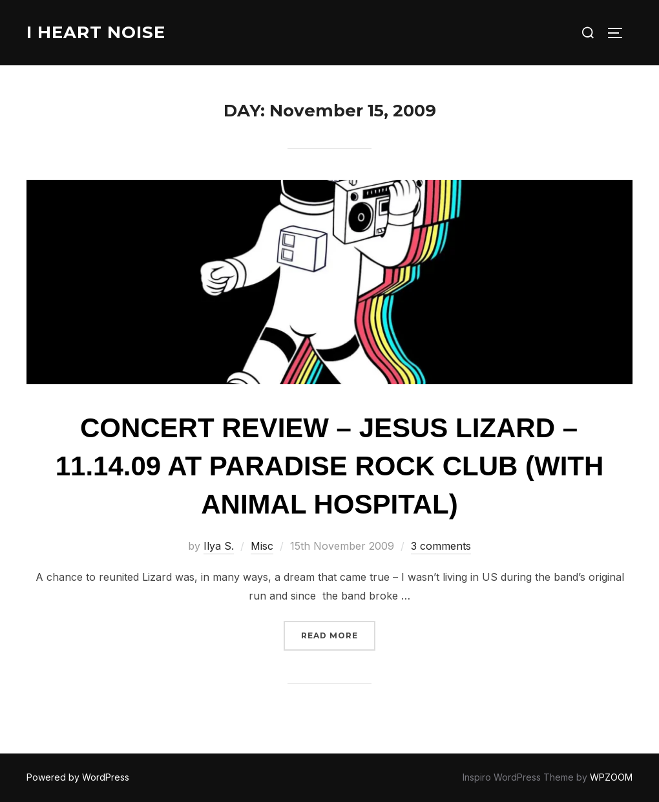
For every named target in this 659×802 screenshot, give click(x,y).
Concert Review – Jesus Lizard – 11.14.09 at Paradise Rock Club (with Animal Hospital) (330, 466)
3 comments (441, 545)
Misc (262, 545)
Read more (338, 634)
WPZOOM (611, 777)
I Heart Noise (95, 32)
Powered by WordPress (77, 777)
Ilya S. (219, 545)
